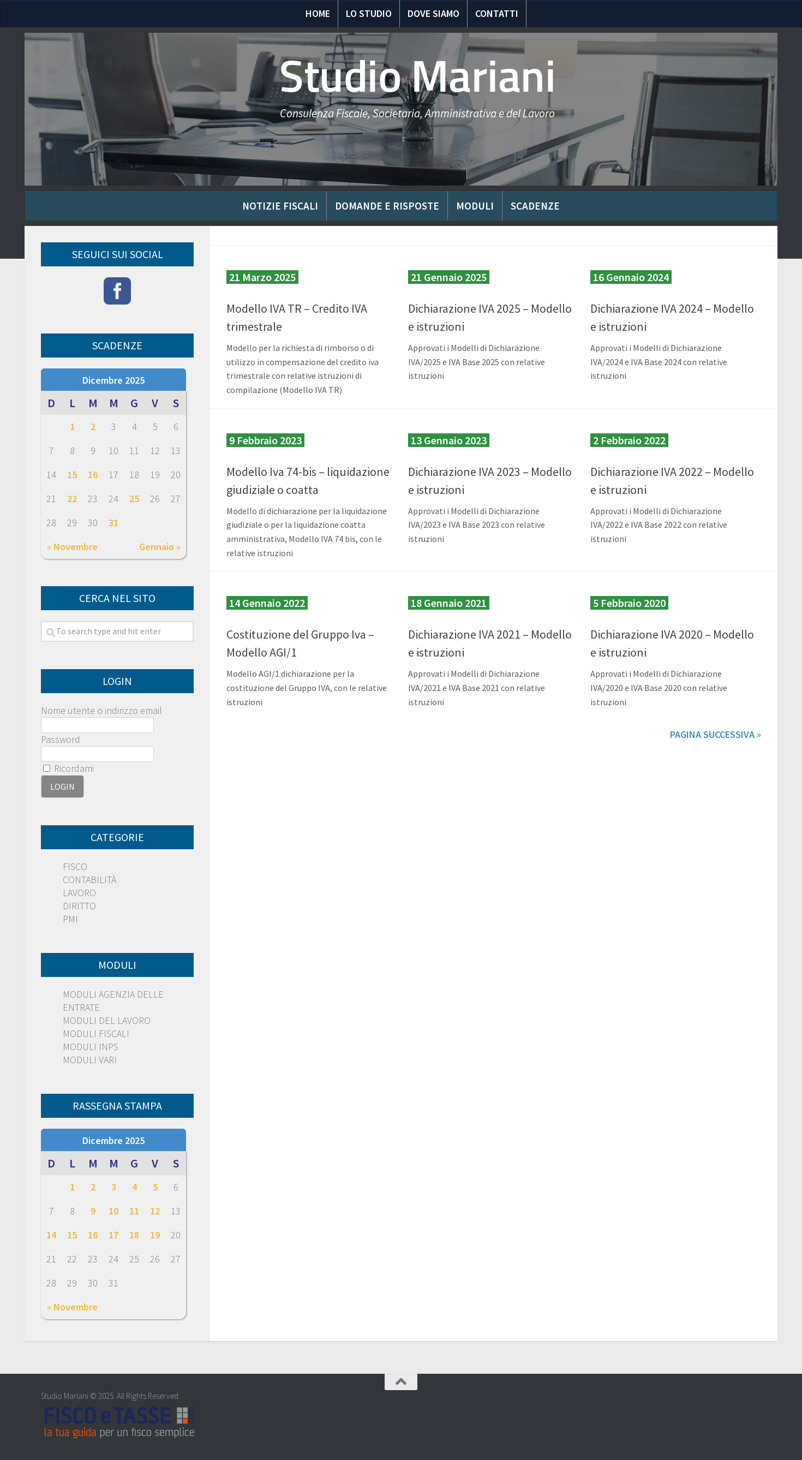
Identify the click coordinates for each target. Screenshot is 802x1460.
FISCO (75, 866)
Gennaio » (160, 546)
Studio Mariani (417, 76)
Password (60, 739)
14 (51, 1235)
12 (155, 1211)
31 (113, 522)
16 (93, 474)
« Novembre (72, 546)
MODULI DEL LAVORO (107, 1020)
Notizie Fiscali (280, 205)
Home (318, 13)
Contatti (496, 13)
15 (72, 474)
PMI (70, 919)
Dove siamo (433, 13)
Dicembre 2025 (113, 380)
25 (134, 498)
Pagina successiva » (715, 734)
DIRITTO (79, 905)
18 (134, 1235)
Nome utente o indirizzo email (101, 710)
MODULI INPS (90, 1046)
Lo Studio (369, 13)
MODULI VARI (90, 1059)
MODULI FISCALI (96, 1033)
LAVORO (79, 892)
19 (155, 1235)
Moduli (475, 205)
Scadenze (535, 205)
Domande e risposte (387, 205)
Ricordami (68, 768)
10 (113, 1211)
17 (113, 1235)
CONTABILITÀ (89, 879)
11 (134, 1211)
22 (72, 498)
